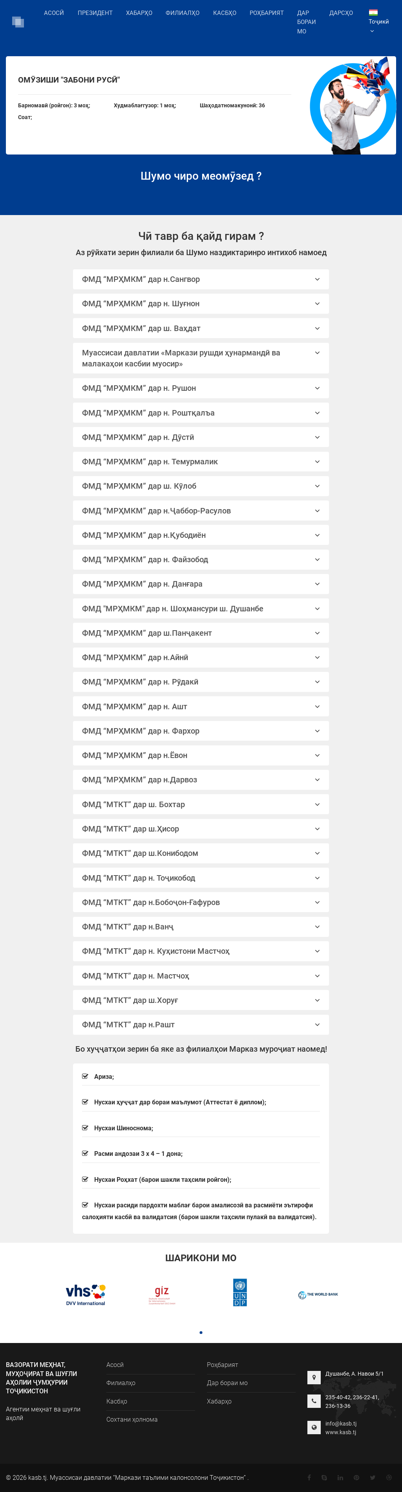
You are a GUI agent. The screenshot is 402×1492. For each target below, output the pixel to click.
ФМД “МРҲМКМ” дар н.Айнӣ (201, 657)
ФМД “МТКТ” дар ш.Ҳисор (201, 828)
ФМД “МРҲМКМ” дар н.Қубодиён (201, 535)
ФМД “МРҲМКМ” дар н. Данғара (201, 583)
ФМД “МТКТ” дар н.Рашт (201, 1024)
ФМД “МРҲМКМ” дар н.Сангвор (201, 279)
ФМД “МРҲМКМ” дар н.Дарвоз (201, 779)
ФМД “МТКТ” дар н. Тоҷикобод (201, 877)
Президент (95, 13)
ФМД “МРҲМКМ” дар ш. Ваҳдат (201, 328)
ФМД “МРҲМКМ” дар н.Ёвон (201, 755)
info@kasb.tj (340, 1423)
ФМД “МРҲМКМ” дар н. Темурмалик (201, 461)
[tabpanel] (83, 1296)
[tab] (201, 279)
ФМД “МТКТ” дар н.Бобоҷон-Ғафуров (201, 902)
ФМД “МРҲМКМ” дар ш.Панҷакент (201, 632)
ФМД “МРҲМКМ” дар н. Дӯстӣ (201, 437)
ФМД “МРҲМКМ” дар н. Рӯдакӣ (201, 681)
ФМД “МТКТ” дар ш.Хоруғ (201, 1000)
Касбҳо (224, 13)
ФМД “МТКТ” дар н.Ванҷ (201, 926)
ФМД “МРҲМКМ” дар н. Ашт (201, 706)
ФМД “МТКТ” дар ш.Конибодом (201, 853)
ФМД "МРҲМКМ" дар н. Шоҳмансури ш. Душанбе (201, 608)
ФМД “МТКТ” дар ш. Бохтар (201, 804)
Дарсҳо (341, 13)
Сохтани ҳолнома (132, 1419)
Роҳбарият (267, 13)
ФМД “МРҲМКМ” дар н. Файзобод (201, 559)
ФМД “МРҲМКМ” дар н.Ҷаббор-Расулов (201, 510)
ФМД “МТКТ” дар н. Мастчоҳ (201, 975)
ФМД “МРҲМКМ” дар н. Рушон (201, 388)
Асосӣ (54, 13)
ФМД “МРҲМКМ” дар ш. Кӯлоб (201, 485)
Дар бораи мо (306, 22)
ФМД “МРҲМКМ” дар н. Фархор (201, 730)
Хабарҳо (139, 13)
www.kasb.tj (340, 1432)
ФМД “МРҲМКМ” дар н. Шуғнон (201, 303)
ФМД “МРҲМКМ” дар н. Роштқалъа (201, 412)
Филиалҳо (182, 12)
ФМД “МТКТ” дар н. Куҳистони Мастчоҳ (201, 951)
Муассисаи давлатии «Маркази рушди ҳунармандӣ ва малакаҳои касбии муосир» (201, 358)
